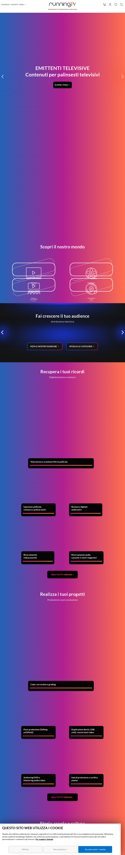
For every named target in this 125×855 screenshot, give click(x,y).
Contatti (14, 5)
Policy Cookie (104, 820)
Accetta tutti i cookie (95, 849)
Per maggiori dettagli (44, 839)
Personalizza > (60, 849)
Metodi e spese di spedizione (104, 815)
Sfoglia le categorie (81, 207)
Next (106, 722)
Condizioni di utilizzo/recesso (104, 812)
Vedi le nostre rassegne (43, 207)
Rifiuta (25, 849)
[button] (2, 20)
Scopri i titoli (62, 28)
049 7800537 (66, 812)
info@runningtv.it (64, 815)
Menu (21, 5)
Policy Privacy (104, 817)
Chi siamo (5, 5)
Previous (3, 722)
